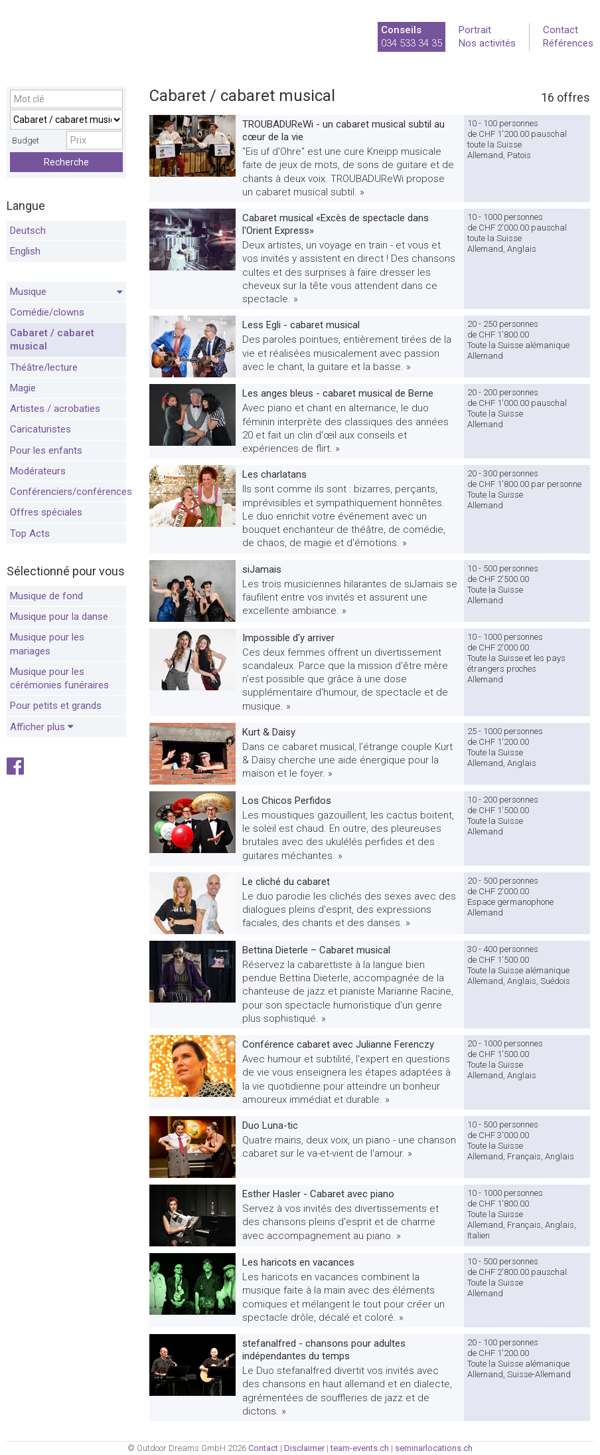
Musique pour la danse (59, 617)
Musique (66, 292)
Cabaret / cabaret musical (52, 339)
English (25, 251)
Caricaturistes (40, 429)
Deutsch (28, 231)
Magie (23, 388)
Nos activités (487, 43)
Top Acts (30, 533)
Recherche (66, 162)
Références (568, 43)
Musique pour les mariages (47, 643)
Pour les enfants (46, 450)
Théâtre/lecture (44, 367)
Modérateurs (38, 471)
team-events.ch (360, 1448)
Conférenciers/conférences (68, 492)
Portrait (475, 30)
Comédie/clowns (47, 312)
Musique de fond (46, 596)
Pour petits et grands (56, 706)
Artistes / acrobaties (55, 409)
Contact (560, 30)
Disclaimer (304, 1448)
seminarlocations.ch (434, 1448)
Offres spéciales (46, 512)
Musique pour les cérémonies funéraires (59, 678)
